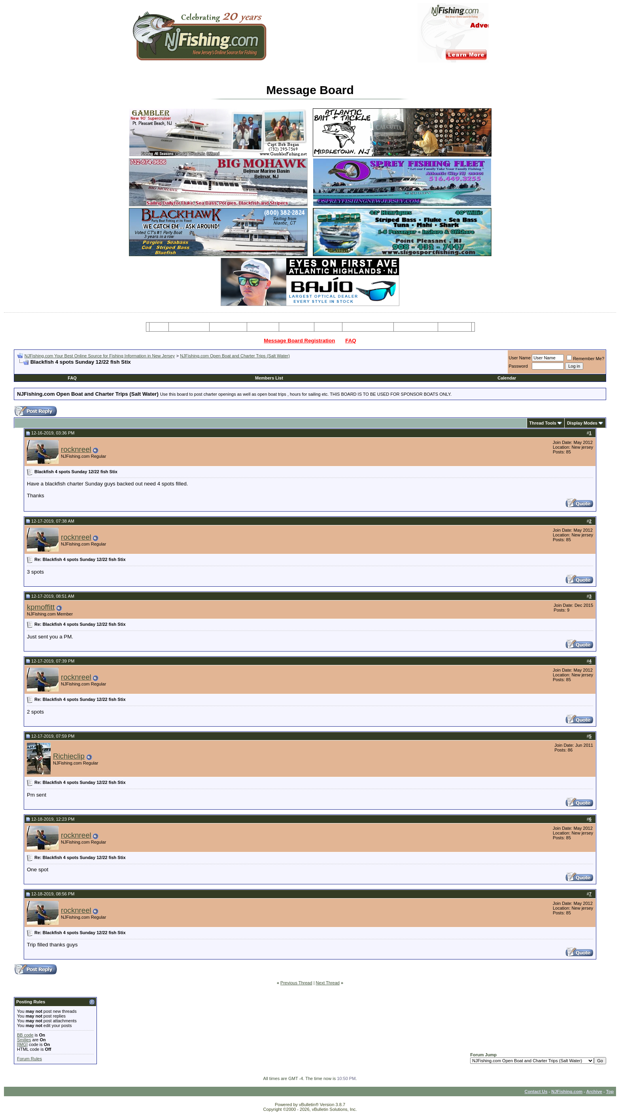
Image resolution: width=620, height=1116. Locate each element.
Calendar (506, 378)
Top (610, 1091)
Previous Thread (296, 982)
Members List (269, 378)
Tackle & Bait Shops (367, 327)
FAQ (350, 341)
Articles (328, 327)
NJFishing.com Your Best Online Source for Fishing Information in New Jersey (100, 355)
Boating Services (416, 327)
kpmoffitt (41, 607)
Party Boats (263, 327)
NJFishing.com (566, 1091)
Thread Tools (542, 423)
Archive (594, 1091)
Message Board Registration (299, 341)
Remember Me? (585, 358)
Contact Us (535, 1091)
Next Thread (328, 982)
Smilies (24, 1039)
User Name (520, 357)
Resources (296, 327)
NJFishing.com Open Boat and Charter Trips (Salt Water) (235, 355)
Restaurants (454, 327)
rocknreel (76, 449)
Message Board (189, 327)
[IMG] (22, 1044)
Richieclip (69, 756)
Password (518, 366)
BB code (25, 1035)
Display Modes (582, 423)
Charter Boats (228, 327)
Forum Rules (29, 1058)
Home (158, 327)
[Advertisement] (109, 368)
